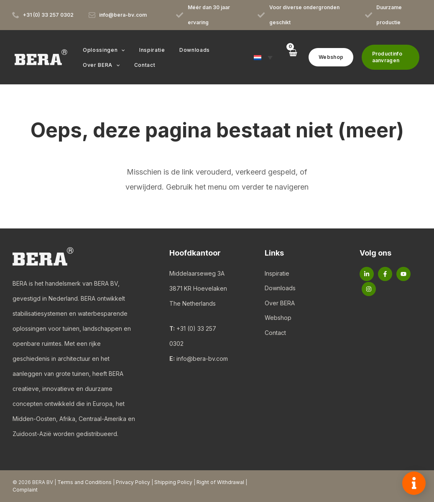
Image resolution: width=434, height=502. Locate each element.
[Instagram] (369, 289)
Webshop (278, 318)
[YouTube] (403, 274)
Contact (275, 333)
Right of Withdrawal (220, 482)
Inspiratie (277, 273)
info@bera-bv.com (202, 358)
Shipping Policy (173, 482)
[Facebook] (385, 274)
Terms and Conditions (84, 482)
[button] (119, 50)
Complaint (25, 490)
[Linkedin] (367, 274)
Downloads (280, 288)
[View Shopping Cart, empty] (288, 57)
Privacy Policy (133, 482)
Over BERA (280, 303)
